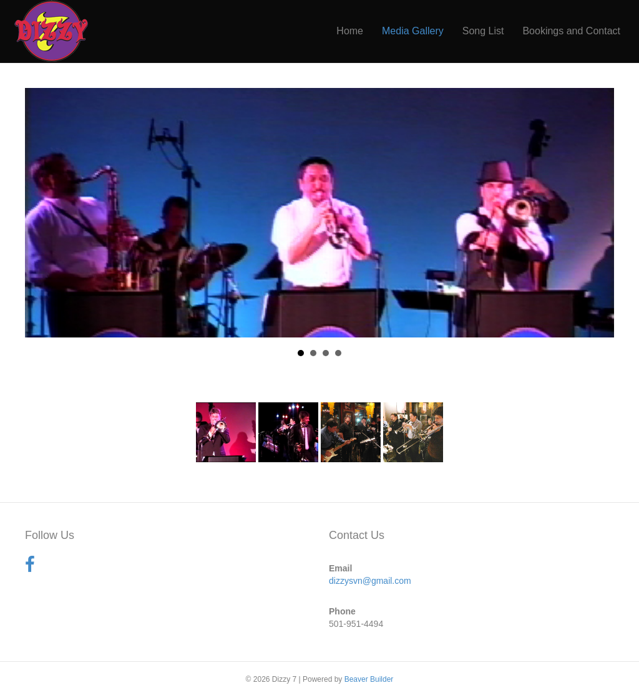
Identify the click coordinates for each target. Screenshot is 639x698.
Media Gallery (413, 31)
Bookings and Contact (571, 31)
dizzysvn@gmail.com (370, 581)
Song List (483, 31)
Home (349, 31)
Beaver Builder (369, 679)
